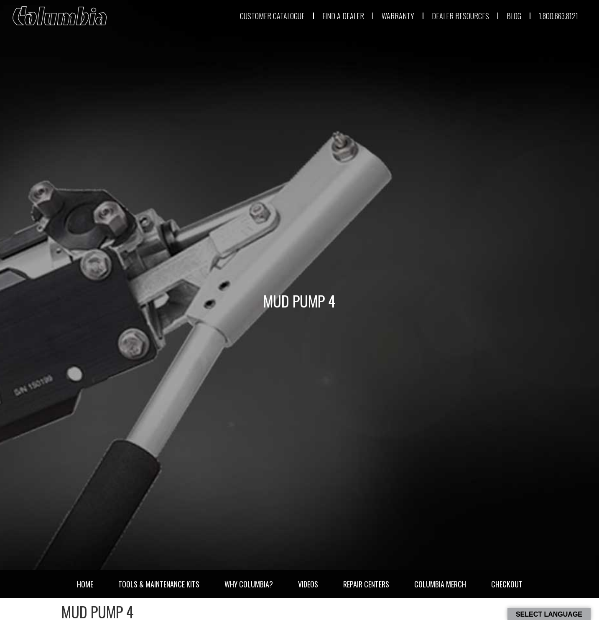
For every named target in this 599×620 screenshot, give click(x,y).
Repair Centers (366, 584)
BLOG (514, 15)
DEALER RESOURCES (460, 15)
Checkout (507, 584)
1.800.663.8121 (558, 15)
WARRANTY (398, 15)
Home (85, 584)
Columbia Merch (440, 584)
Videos (308, 584)
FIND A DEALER (343, 15)
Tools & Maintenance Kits (158, 584)
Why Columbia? (248, 584)
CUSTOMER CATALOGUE (272, 15)
